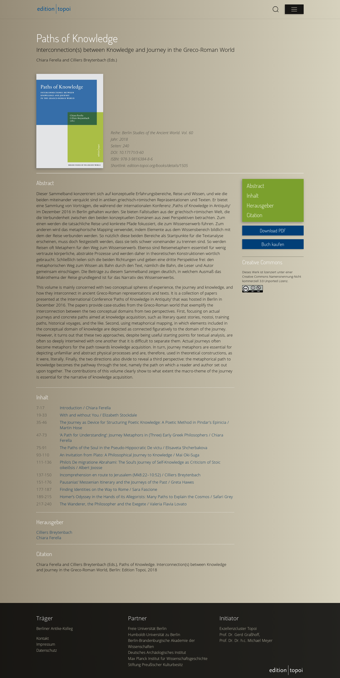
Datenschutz (46, 650)
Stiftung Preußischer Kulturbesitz (155, 664)
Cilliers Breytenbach (182, 474)
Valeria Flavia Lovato (168, 503)
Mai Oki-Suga (187, 454)
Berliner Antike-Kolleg (54, 628)
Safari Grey (223, 496)
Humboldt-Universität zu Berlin (154, 634)
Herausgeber (260, 205)
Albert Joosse (90, 467)
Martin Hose (71, 427)
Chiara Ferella (98, 407)
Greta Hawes (182, 482)
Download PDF (273, 230)
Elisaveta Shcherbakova (186, 447)
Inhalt (253, 195)
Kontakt (42, 638)
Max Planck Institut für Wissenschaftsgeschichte (168, 658)
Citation (254, 215)
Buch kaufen (272, 244)
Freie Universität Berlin (147, 628)
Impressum (45, 644)
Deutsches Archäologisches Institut (157, 652)
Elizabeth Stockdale (119, 414)
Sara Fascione (144, 489)
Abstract (255, 185)
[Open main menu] (294, 9)
